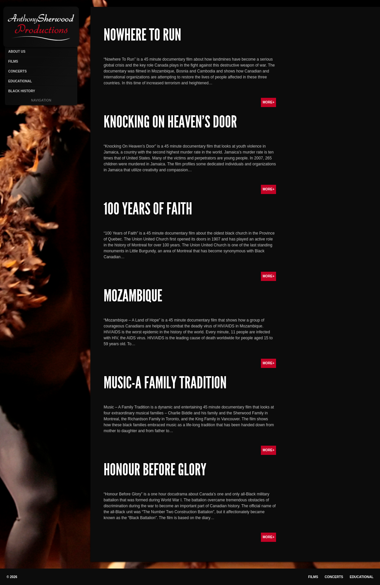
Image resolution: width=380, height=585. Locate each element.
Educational (20, 81)
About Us (16, 51)
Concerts (17, 71)
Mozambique (133, 296)
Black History (21, 91)
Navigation (41, 100)
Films (13, 61)
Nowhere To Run (142, 35)
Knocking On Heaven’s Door (170, 122)
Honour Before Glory (155, 470)
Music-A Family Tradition (165, 383)
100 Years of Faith (148, 209)
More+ (268, 102)
